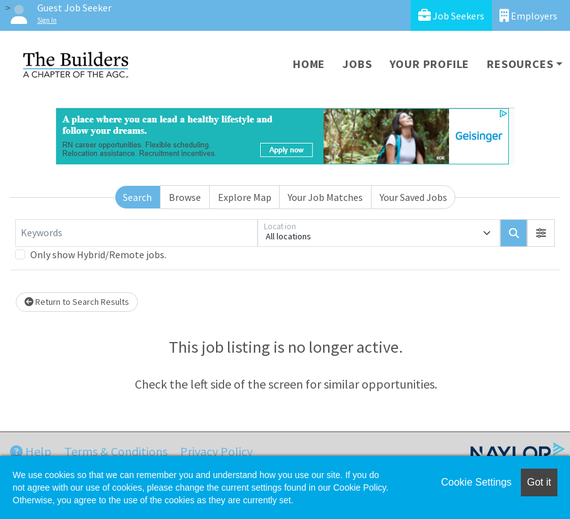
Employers (528, 15)
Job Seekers (451, 15)
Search (137, 197)
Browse (185, 197)
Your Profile (430, 64)
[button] (541, 233)
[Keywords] (136, 233)
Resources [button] (520, 64)
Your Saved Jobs (413, 197)
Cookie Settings (476, 482)
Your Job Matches (325, 197)
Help (31, 451)
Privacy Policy (216, 451)
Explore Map (244, 197)
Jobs (357, 64)
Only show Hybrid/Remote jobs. (98, 254)
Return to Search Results (77, 301)
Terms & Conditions (116, 451)
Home (309, 64)
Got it (539, 482)
